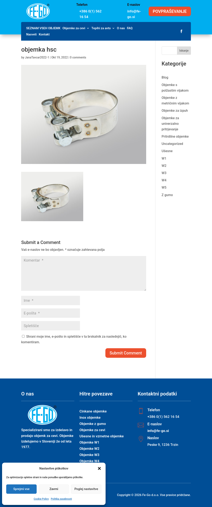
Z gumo (167, 195)
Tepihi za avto (101, 28)
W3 (164, 173)
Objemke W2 (89, 449)
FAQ (129, 28)
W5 (164, 187)
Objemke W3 (89, 455)
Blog (165, 77)
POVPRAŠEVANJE (170, 11)
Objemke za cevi (74, 28)
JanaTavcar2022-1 (37, 57)
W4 (164, 180)
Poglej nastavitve (86, 489)
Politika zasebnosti (61, 498)
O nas (121, 28)
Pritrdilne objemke (175, 136)
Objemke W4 (89, 461)
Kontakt (44, 34)
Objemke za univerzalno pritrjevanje (170, 123)
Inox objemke (90, 418)
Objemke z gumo (93, 424)
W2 (164, 166)
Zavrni (53, 489)
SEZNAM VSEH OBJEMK (43, 28)
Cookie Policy (41, 498)
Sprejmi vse (21, 489)
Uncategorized (172, 144)
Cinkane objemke (93, 411)
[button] (99, 468)
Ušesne (167, 151)
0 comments (78, 57)
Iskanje (184, 50)
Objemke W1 (89, 442)
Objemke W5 (89, 467)
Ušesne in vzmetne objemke (102, 436)
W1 (164, 158)
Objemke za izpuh (175, 111)
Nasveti (31, 34)
